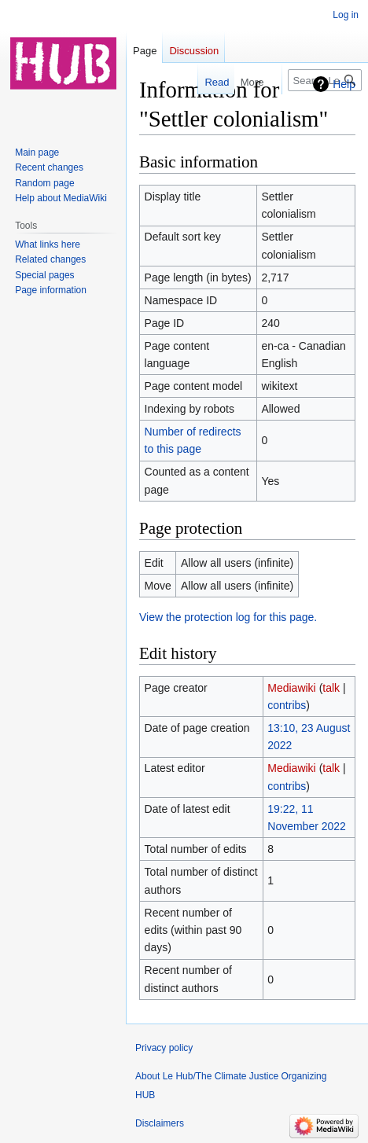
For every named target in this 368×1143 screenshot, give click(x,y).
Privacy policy (164, 1047)
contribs (286, 705)
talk (331, 688)
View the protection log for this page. (228, 617)
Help (344, 84)
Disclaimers (159, 1123)
